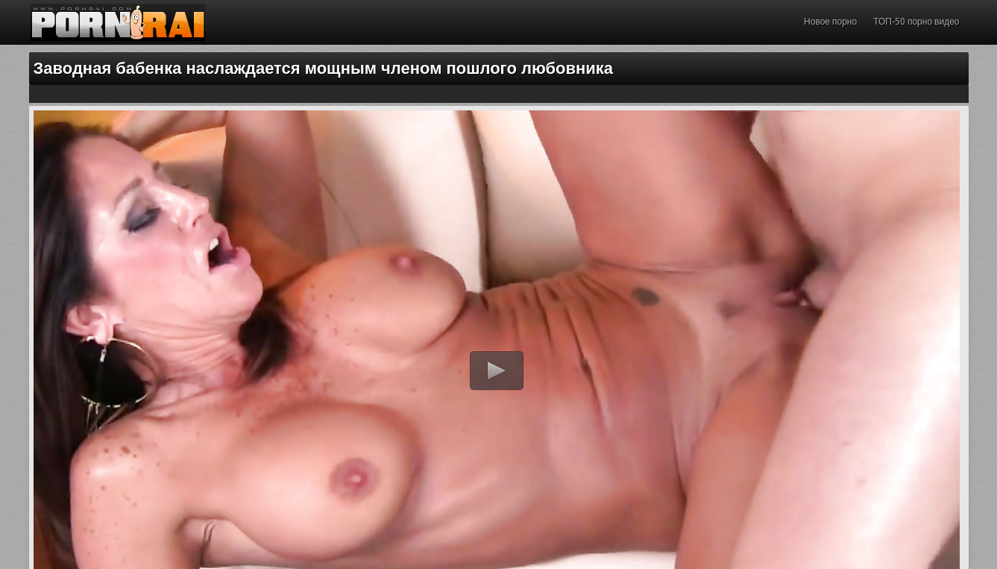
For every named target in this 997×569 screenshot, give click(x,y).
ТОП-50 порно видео (916, 21)
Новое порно (830, 21)
